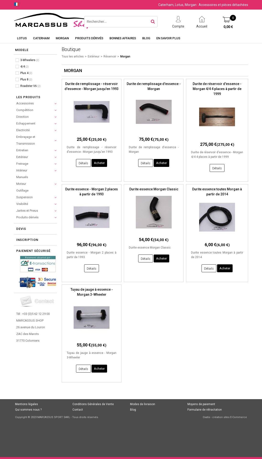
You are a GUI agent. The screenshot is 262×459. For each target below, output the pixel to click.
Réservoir (110, 56)
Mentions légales (26, 404)
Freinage (22, 163)
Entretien (22, 150)
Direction (22, 117)
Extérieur (22, 157)
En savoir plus (168, 38)
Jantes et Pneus (27, 210)
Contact (77, 409)
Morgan (62, 38)
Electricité (23, 130)
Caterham (41, 38)
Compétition (24, 110)
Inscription (27, 240)
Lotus (22, 38)
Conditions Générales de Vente (93, 404)
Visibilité (22, 204)
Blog (146, 38)
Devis (21, 229)
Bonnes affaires (122, 38)
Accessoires (25, 103)
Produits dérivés (89, 38)
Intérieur (21, 170)
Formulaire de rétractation (204, 409)
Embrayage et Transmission (25, 140)
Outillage (22, 190)
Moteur (21, 184)
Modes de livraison (142, 404)
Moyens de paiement (201, 404)
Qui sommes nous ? (28, 409)
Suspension (24, 197)
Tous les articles (73, 56)
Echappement (25, 123)
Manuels (22, 177)
